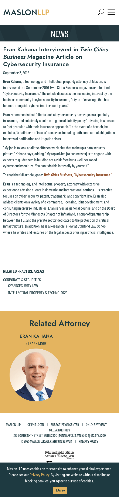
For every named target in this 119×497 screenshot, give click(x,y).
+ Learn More (36, 343)
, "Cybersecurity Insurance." (78, 175)
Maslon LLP (13, 424)
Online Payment (96, 424)
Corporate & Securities (22, 280)
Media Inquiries (59, 430)
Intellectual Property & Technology (37, 292)
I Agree (60, 490)
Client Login (35, 424)
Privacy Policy (88, 441)
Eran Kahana (36, 336)
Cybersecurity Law (23, 285)
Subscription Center (65, 424)
